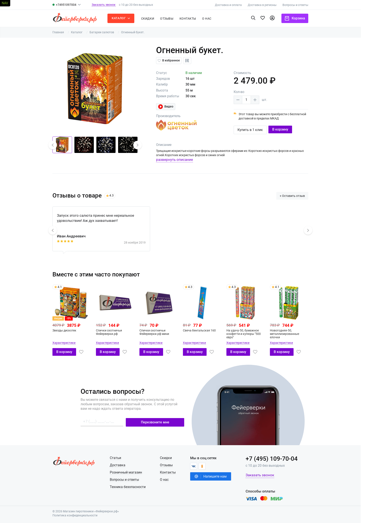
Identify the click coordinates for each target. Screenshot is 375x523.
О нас (171, 479)
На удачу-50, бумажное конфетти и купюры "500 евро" (250, 333)
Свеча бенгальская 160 (206, 330)
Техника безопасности (135, 486)
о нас (214, 18)
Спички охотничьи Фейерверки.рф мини (161, 331)
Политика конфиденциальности (82, 515)
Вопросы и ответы (303, 5)
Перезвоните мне (162, 422)
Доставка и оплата (235, 5)
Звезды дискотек (72, 330)
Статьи (122, 457)
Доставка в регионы (269, 5)
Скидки (154, 18)
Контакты (195, 18)
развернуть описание (181, 159)
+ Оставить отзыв (299, 195)
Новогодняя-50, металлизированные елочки (291, 333)
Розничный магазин (133, 472)
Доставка (124, 465)
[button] (59, 145)
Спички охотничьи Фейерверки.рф (116, 331)
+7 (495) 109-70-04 (279, 458)
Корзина (302, 18)
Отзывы (174, 18)
